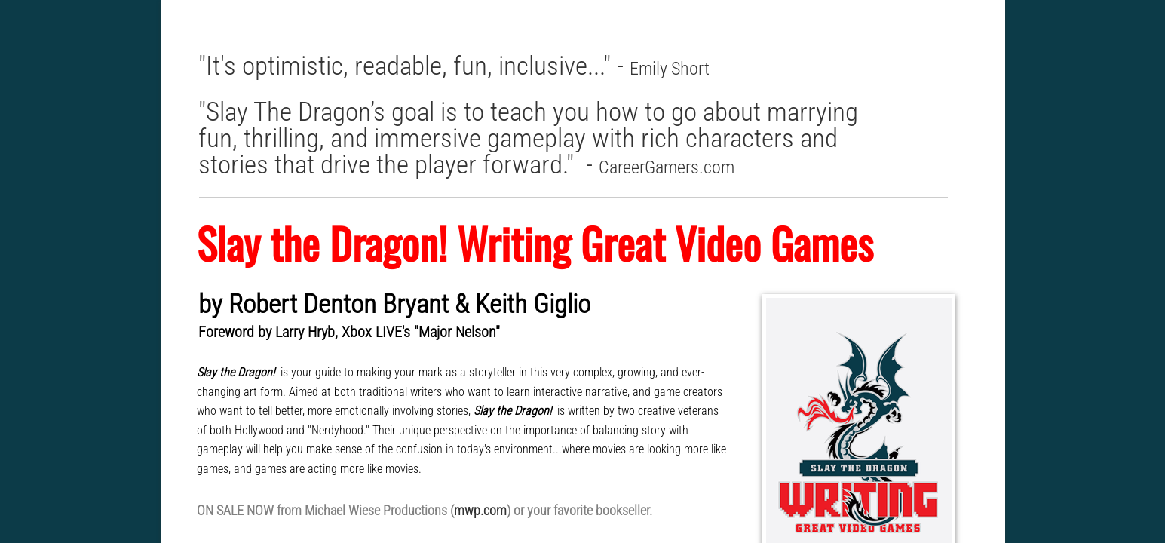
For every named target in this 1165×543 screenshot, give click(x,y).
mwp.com (480, 510)
